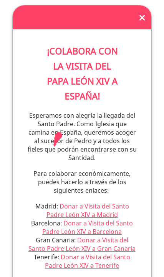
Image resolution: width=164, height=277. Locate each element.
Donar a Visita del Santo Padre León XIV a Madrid (87, 210)
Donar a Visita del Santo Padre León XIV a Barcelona (87, 227)
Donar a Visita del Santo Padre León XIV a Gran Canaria (82, 244)
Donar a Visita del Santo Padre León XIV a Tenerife (87, 261)
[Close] (142, 17)
